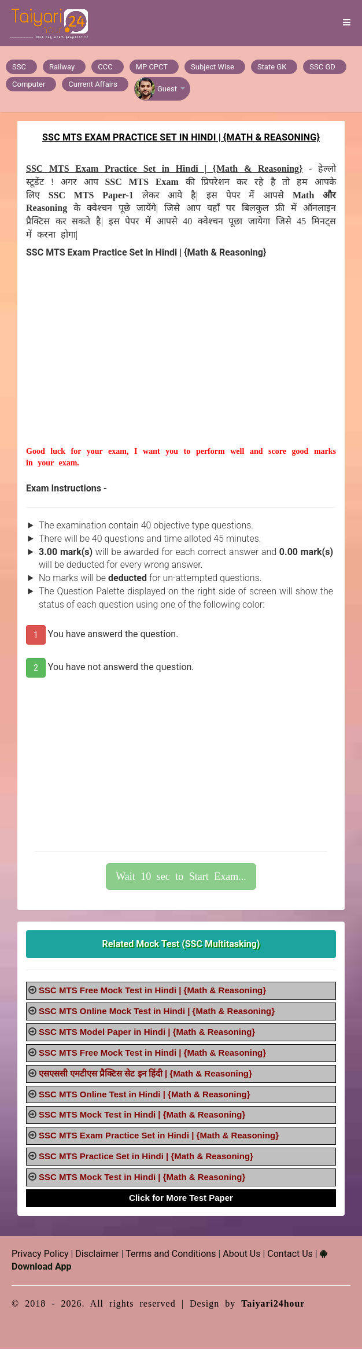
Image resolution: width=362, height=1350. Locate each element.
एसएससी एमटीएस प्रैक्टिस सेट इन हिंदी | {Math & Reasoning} (145, 1074)
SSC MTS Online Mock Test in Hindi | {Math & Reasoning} (157, 1012)
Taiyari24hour (273, 1305)
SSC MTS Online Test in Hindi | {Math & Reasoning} (144, 1095)
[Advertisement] (181, 366)
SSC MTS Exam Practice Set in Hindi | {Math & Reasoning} (159, 1136)
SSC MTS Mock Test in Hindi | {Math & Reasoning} (142, 1115)
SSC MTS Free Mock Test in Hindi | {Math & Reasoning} (152, 991)
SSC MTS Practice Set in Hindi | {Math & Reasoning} (146, 1157)
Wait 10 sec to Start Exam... (181, 877)
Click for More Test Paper (181, 1199)
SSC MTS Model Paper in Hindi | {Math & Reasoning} (147, 1033)
